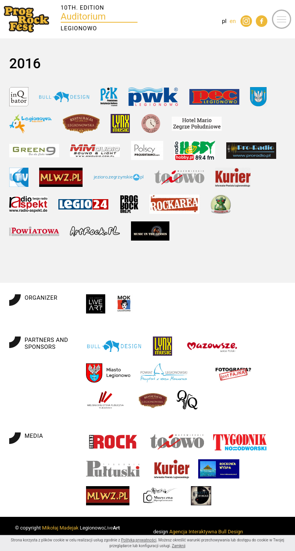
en (233, 21)
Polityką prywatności (138, 540)
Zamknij (179, 546)
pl (224, 21)
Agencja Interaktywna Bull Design (206, 532)
